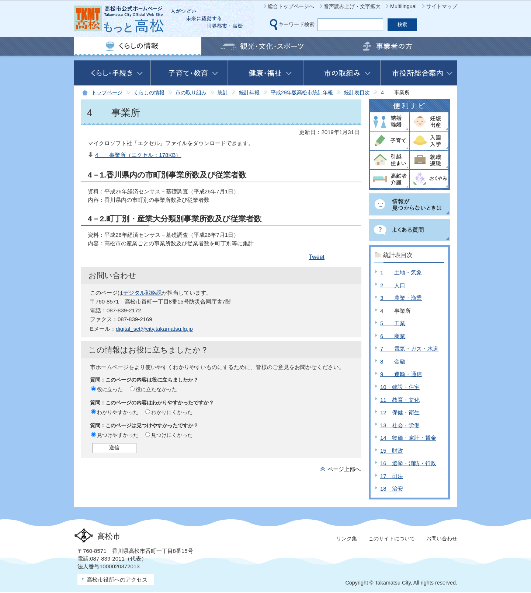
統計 (223, 92)
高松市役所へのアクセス (117, 579)
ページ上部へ (344, 469)
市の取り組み (191, 92)
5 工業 (392, 323)
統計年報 (249, 92)
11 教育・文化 (400, 400)
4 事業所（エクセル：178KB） (138, 155)
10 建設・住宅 (400, 387)
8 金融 (392, 361)
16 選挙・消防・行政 (408, 463)
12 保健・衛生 (400, 412)
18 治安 (391, 488)
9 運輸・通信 (401, 374)
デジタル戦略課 (142, 293)
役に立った (110, 389)
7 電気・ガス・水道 (409, 348)
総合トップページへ (291, 6)
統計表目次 (357, 92)
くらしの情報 (148, 92)
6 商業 (392, 336)
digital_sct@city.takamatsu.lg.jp (154, 329)
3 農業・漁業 (401, 298)
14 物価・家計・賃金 (408, 438)
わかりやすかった (117, 412)
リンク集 (346, 538)
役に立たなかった (156, 389)
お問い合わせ (441, 538)
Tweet (316, 257)
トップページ (106, 92)
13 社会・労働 (400, 425)
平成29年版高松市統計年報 (302, 92)
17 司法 (391, 476)
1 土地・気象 (401, 272)
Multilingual (403, 6)
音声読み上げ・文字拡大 (352, 6)
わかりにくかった (171, 412)
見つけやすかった (117, 435)
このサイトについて (391, 538)
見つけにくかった (171, 435)
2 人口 (392, 285)
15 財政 (391, 451)
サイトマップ (441, 6)
